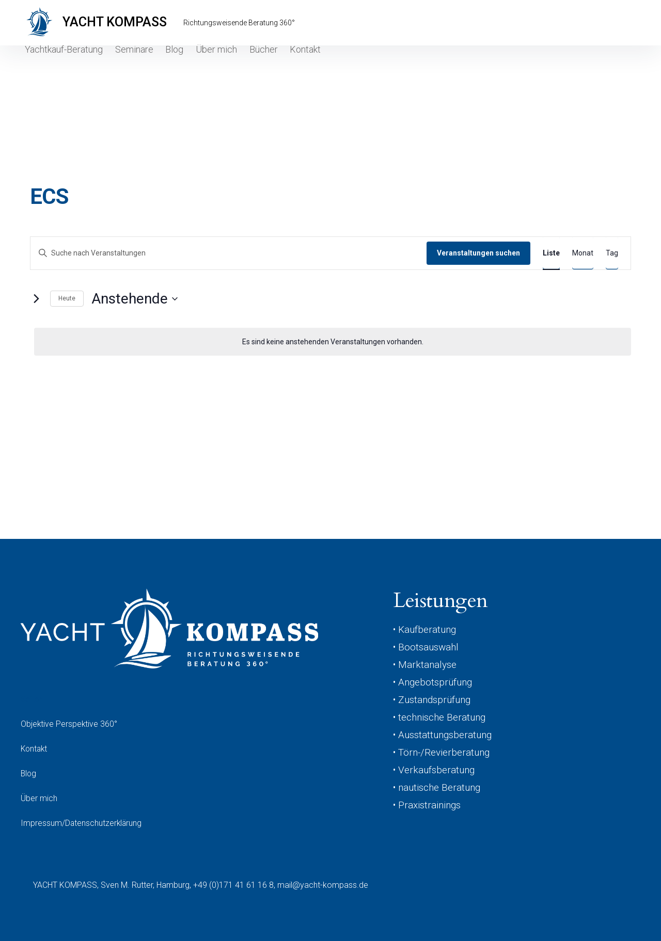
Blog (173, 60)
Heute (66, 298)
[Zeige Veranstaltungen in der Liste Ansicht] (551, 253)
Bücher (268, 60)
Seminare (129, 60)
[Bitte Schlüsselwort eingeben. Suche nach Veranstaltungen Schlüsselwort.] (228, 253)
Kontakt (314, 60)
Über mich (218, 60)
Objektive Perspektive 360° (69, 724)
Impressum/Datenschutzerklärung (82, 823)
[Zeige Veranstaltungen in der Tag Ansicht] (612, 253)
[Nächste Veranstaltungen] (36, 299)
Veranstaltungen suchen (478, 253)
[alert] (332, 342)
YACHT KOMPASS (121, 22)
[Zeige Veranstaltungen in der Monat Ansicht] (582, 253)
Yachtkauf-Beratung (58, 60)
